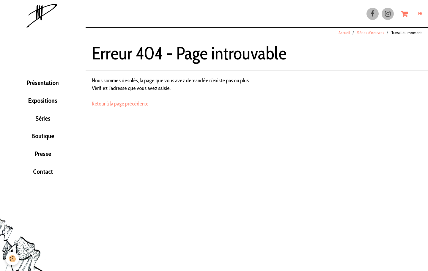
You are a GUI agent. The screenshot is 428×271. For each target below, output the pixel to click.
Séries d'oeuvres (370, 35)
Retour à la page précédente (121, 106)
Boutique (43, 139)
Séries (43, 120)
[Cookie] (12, 258)
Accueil (344, 35)
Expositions (43, 102)
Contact (43, 176)
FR (420, 14)
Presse (43, 157)
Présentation (42, 84)
